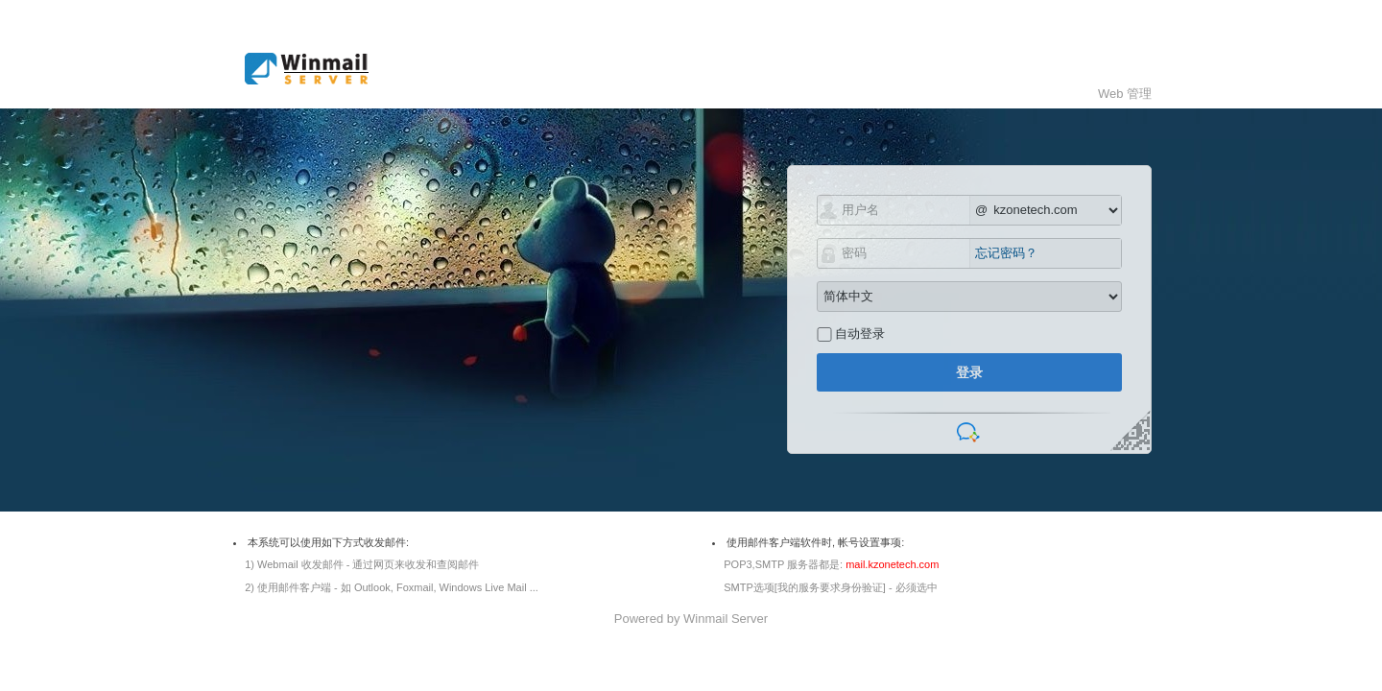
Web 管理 (1125, 93)
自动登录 (860, 333)
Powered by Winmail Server (691, 618)
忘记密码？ (1006, 253)
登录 (969, 372)
